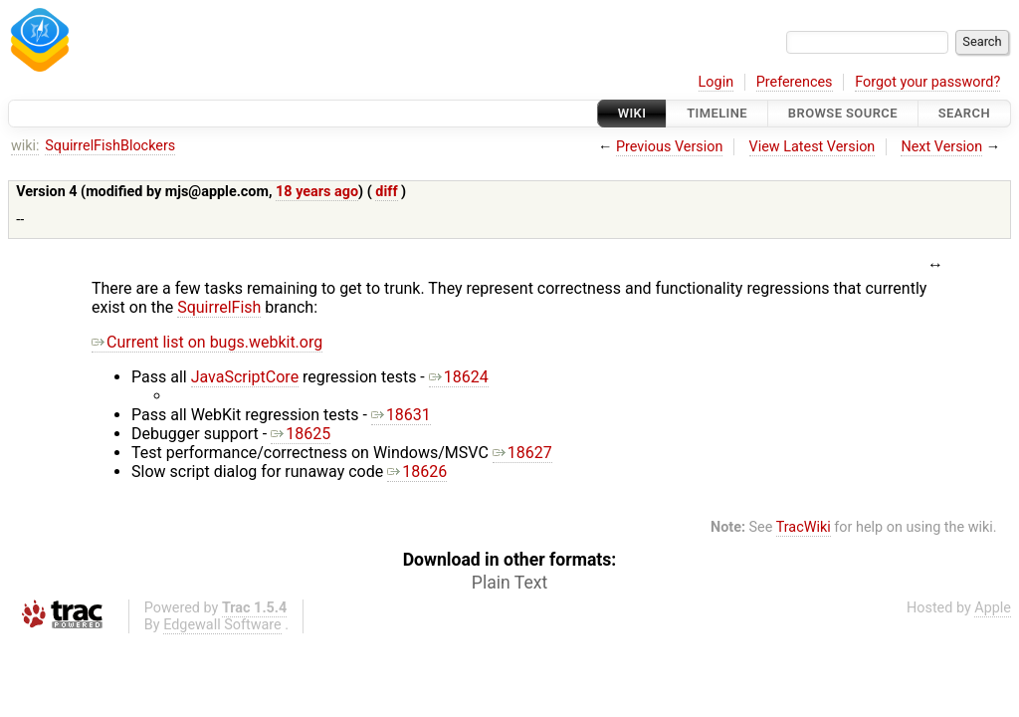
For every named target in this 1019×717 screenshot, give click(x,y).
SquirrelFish (219, 307)
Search (964, 113)
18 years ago (317, 191)
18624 (459, 376)
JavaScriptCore (245, 376)
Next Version (941, 146)
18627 (522, 452)
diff (386, 191)
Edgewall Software (222, 624)
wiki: (25, 145)
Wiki (632, 113)
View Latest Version (812, 146)
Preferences (794, 82)
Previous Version (669, 146)
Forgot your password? (927, 82)
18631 (401, 414)
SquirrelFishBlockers (110, 145)
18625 (300, 433)
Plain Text (509, 583)
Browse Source (843, 113)
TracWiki (803, 527)
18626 (417, 471)
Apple (992, 607)
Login (716, 82)
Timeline (717, 113)
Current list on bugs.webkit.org (207, 342)
